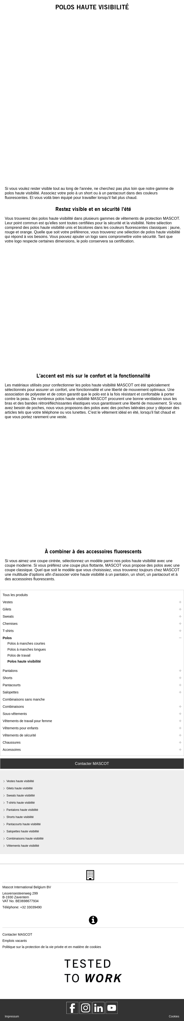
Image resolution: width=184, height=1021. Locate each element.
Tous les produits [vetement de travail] (15, 595)
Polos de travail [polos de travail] (18, 655)
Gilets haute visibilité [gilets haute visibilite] (19, 788)
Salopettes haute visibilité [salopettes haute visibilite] (22, 831)
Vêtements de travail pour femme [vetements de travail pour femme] (27, 721)
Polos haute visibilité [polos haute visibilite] (24, 661)
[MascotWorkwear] (72, 1008)
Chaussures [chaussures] (12, 742)
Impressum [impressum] (12, 1016)
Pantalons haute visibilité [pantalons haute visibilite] (22, 810)
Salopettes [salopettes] (10, 692)
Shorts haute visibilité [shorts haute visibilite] (20, 817)
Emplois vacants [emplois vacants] (14, 941)
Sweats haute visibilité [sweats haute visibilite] (20, 795)
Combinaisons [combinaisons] (13, 706)
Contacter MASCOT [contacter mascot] (17, 934)
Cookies (174, 1016)
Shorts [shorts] (7, 678)
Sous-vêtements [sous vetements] (15, 714)
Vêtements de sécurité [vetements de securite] (19, 735)
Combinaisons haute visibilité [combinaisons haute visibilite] (25, 838)
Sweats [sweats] (8, 616)
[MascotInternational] (112, 1008)
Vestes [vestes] (8, 602)
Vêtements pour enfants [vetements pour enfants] (20, 728)
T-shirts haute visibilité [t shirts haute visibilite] (20, 802)
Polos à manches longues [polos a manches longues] (26, 649)
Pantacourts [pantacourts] (12, 685)
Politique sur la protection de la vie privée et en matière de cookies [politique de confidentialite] (51, 947)
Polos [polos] (7, 638)
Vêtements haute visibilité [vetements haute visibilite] (22, 845)
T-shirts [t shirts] (8, 631)
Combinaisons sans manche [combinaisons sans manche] (24, 699)
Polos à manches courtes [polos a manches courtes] (26, 643)
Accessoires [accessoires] (12, 750)
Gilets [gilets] (7, 609)
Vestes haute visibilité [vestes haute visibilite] (20, 781)
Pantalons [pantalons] (10, 671)
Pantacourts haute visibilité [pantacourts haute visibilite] (23, 824)
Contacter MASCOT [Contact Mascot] (92, 764)
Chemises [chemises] (10, 624)
